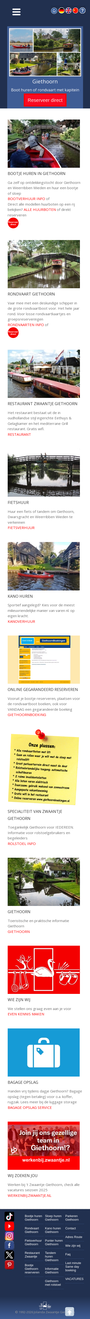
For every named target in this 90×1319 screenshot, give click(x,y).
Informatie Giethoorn (52, 1270)
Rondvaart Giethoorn (32, 1230)
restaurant (19, 434)
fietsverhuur (21, 527)
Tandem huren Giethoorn (52, 1256)
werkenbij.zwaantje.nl (29, 1195)
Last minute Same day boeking (73, 1266)
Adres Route (73, 1237)
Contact (70, 1228)
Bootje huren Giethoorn (33, 1217)
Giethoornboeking (27, 714)
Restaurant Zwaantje (32, 1254)
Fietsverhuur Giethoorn (33, 1242)
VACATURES (74, 1279)
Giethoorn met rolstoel (53, 1282)
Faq (68, 1254)
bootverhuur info (26, 198)
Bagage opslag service (30, 1107)
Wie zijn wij (72, 1245)
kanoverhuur (21, 621)
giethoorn (19, 931)
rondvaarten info (26, 324)
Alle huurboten (40, 209)
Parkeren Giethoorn (72, 1217)
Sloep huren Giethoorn (53, 1217)
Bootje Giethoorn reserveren (32, 1268)
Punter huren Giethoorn (54, 1242)
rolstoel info (22, 843)
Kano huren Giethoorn (53, 1230)
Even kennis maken (26, 1013)
